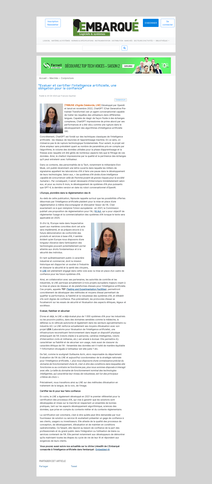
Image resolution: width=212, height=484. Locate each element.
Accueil (43, 78)
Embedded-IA (103, 449)
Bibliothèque (162, 41)
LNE (44, 270)
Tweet (74, 466)
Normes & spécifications (82, 41)
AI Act (98, 211)
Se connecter (168, 23)
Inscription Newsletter (52, 23)
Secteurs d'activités (143, 41)
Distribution (117, 41)
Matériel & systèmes (61, 41)
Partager (43, 466)
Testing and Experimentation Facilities (86, 289)
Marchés (128, 41)
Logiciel (46, 41)
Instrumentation (102, 41)
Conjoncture (67, 78)
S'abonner (151, 23)
